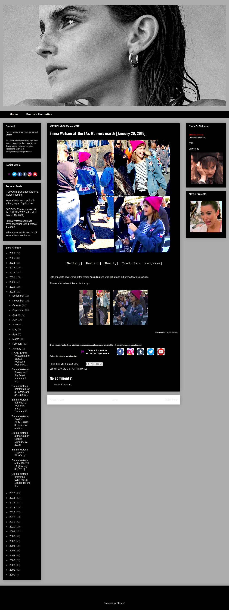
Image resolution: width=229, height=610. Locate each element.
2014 (13, 507)
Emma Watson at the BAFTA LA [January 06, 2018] (20, 465)
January (17, 348)
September (18, 310)
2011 (13, 521)
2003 (13, 560)
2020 (13, 282)
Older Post (171, 399)
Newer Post (57, 399)
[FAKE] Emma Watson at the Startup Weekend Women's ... (21, 358)
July (14, 319)
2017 (13, 493)
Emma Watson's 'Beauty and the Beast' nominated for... (21, 375)
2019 (13, 286)
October (17, 305)
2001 (13, 569)
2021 (13, 277)
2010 (13, 526)
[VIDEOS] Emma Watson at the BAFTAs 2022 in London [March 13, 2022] (21, 212)
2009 (13, 531)
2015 (13, 502)
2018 (13, 291)
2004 (13, 555)
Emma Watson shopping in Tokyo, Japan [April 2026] (20, 202)
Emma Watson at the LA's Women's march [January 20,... (21, 405)
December (18, 295)
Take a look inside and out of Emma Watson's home (21, 234)
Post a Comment (62, 384)
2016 (13, 497)
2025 (13, 258)
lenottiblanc (71, 283)
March (16, 339)
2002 (13, 565)
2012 (13, 517)
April (15, 334)
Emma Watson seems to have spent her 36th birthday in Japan (21, 224)
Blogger (120, 603)
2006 (13, 545)
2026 (13, 253)
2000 (13, 574)
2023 (13, 267)
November (18, 300)
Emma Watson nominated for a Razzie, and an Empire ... (21, 390)
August (16, 315)
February (17, 343)
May (15, 329)
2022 (13, 272)
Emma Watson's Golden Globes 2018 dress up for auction (21, 422)
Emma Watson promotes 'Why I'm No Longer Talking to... (21, 479)
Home (14, 114)
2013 (13, 512)
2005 (13, 550)
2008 (13, 536)
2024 (13, 262)
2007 (13, 541)
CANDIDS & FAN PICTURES (73, 368)
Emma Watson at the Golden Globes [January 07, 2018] (20, 438)
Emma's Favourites (39, 114)
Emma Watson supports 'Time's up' (20, 452)
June (15, 324)
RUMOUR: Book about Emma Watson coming (22, 193)
